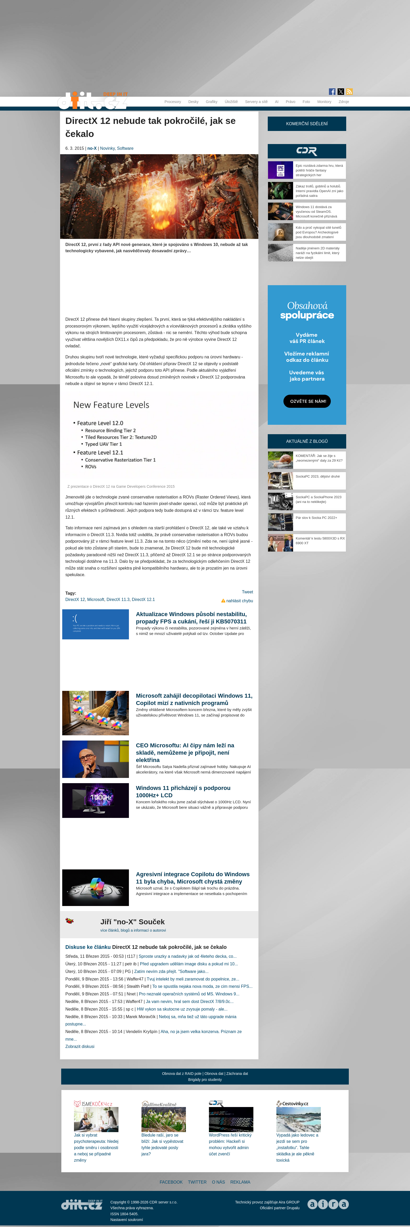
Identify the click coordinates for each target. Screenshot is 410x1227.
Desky (193, 102)
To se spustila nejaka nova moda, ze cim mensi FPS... (202, 986)
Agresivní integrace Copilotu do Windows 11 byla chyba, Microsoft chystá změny (193, 878)
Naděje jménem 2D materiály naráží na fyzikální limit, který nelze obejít (318, 253)
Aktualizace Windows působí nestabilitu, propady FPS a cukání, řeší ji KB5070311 (191, 618)
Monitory (324, 102)
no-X (92, 148)
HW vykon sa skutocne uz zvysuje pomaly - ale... (182, 1009)
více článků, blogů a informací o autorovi (133, 930)
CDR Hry (307, 151)
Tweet (247, 592)
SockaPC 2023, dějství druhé (318, 476)
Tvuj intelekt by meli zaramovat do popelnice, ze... (193, 979)
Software (125, 148)
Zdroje (344, 102)
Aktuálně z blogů (307, 441)
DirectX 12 (75, 599)
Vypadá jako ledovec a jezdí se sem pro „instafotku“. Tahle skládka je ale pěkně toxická (297, 1147)
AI (276, 102)
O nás (218, 1182)
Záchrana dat (237, 1073)
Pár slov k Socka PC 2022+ (316, 518)
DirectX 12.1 (143, 599)
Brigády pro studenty (205, 1079)
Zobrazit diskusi (79, 1046)
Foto (306, 102)
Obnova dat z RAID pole (182, 1073)
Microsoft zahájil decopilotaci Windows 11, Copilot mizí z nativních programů (194, 699)
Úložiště (231, 102)
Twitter (197, 1182)
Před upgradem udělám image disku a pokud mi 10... (189, 964)
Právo (290, 102)
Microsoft (95, 599)
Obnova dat (213, 1073)
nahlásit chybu (239, 601)
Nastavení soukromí (126, 1220)
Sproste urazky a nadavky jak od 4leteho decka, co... (188, 956)
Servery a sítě (256, 102)
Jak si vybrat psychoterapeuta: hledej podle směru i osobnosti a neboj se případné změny (96, 1147)
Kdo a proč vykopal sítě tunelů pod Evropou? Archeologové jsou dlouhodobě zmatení (318, 232)
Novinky (107, 148)
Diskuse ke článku (88, 947)
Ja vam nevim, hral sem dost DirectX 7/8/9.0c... (190, 1001)
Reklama (240, 1182)
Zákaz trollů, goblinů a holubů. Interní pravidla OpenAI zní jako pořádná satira (319, 191)
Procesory (172, 102)
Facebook (171, 1182)
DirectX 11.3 (117, 599)
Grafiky (211, 102)
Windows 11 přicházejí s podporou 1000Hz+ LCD (183, 792)
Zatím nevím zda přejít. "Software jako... (171, 971)
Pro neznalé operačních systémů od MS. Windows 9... (189, 994)
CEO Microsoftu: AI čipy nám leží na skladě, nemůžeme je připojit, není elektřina (185, 752)
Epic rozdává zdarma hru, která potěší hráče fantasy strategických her (319, 170)
